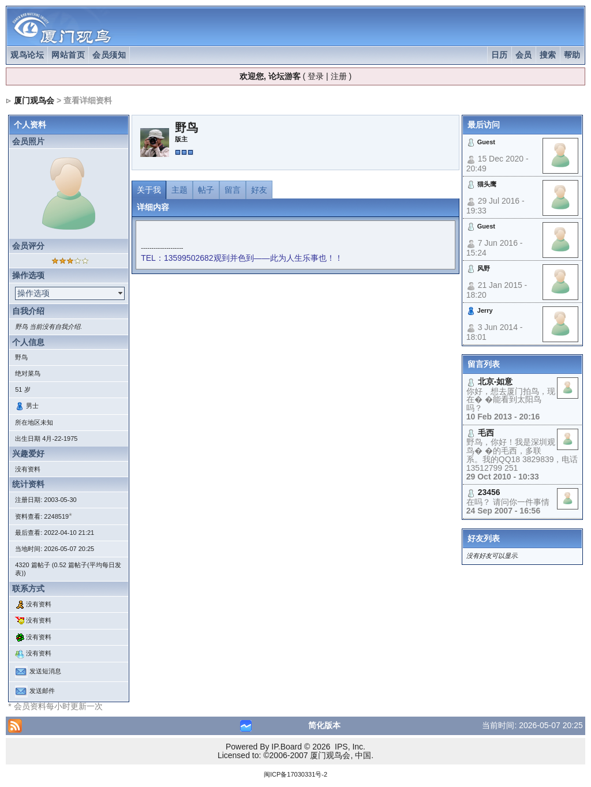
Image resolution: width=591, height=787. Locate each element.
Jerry (485, 310)
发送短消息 (45, 671)
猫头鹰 (486, 184)
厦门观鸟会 (34, 100)
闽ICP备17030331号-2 (295, 774)
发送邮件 (42, 690)
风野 (483, 268)
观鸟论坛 (27, 54)
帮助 (572, 54)
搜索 (548, 54)
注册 (339, 76)
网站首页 (68, 54)
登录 (316, 76)
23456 (489, 492)
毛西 (486, 432)
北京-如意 (495, 381)
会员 (523, 54)
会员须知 (109, 54)
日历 (499, 54)
